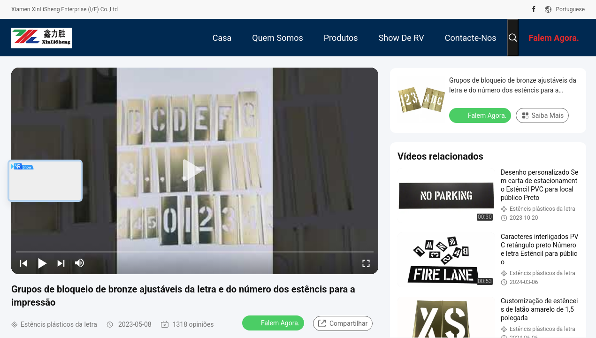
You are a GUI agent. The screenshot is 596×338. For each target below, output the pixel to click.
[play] (194, 171)
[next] (61, 263)
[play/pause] (42, 263)
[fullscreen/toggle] (366, 263)
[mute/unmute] (79, 263)
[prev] (23, 263)
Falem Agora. (274, 322)
